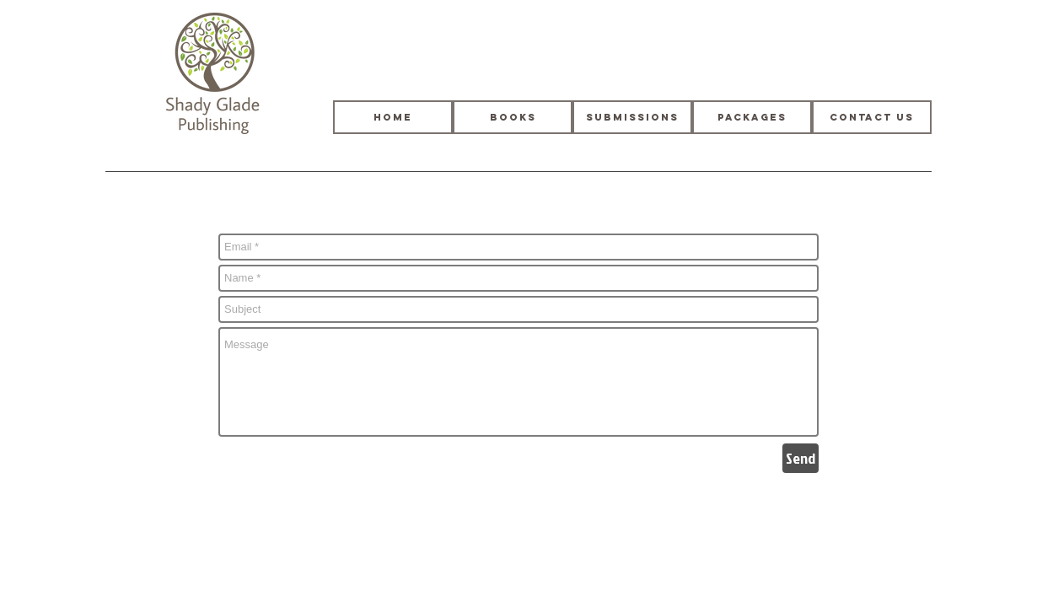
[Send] (800, 458)
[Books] (512, 117)
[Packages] (752, 117)
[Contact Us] (872, 117)
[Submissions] (632, 117)
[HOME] (393, 117)
